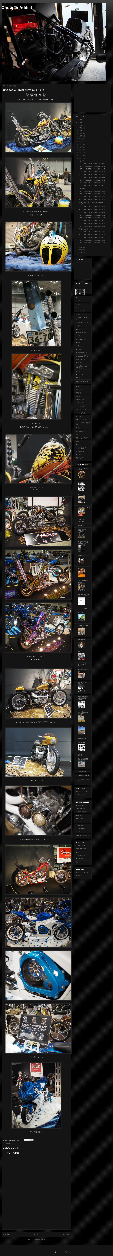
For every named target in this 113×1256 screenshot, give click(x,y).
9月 (80, 139)
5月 (80, 150)
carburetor (79, 311)
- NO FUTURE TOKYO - (82, 520)
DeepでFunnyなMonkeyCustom (83, 542)
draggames (79, 332)
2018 (79, 119)
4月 (80, 152)
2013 (79, 250)
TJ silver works (80, 855)
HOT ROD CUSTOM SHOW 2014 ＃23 (92, 240)
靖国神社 (78, 458)
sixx (77, 862)
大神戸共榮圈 (82, 529)
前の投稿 (66, 1234)
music (77, 362)
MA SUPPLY (82, 738)
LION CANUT (80, 859)
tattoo (77, 386)
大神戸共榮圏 (80, 448)
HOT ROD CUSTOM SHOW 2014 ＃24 (92, 237)
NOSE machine (80, 808)
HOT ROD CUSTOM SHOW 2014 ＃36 (92, 197)
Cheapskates (82, 771)
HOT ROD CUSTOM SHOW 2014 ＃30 (92, 218)
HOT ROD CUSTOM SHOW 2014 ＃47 (92, 163)
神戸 (77, 444)
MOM (79, 652)
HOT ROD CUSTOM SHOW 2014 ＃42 (92, 177)
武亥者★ (80, 726)
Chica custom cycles (82, 835)
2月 (80, 158)
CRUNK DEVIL (80, 845)
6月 (80, 147)
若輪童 (80, 755)
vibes (77, 396)
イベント (13, 1143)
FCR (77, 336)
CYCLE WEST (80, 828)
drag (77, 329)
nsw (77, 371)
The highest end (81, 849)
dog (77, 326)
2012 (79, 252)
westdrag (78, 399)
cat (76, 314)
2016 (79, 125)
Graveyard (81, 742)
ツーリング (79, 413)
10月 (81, 136)
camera (78, 304)
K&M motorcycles (81, 812)
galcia (77, 852)
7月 (80, 144)
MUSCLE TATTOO (81, 791)
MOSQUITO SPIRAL (82, 872)
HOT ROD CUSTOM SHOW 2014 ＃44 (92, 172)
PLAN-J (80, 613)
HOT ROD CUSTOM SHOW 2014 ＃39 (92, 185)
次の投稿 (6, 1234)
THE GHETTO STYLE (82, 469)
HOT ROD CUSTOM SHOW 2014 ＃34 (92, 207)
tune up (78, 389)
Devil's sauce (80, 825)
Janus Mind (79, 822)
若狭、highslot (80, 438)
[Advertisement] (36, 1215)
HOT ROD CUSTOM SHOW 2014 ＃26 (92, 232)
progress (82, 188)
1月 (80, 161)
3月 (80, 155)
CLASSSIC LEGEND (82, 317)
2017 (79, 122)
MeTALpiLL (79, 875)
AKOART (81, 482)
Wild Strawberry (83, 556)
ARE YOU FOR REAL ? (83, 683)
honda (78, 346)
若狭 (77, 434)
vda (77, 393)
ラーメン (78, 416)
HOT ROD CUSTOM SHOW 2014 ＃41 (92, 180)
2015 (79, 128)
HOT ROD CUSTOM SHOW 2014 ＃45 (92, 169)
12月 (81, 130)
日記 (77, 454)
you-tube (78, 403)
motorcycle (79, 359)
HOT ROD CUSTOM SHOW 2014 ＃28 (92, 223)
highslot (78, 342)
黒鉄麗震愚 (79, 431)
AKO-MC (81, 525)
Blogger (69, 1252)
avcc (77, 301)
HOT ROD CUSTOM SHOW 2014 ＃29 (92, 220)
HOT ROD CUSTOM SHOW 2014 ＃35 (92, 199)
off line (78, 374)
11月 (81, 133)
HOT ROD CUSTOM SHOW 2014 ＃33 (92, 209)
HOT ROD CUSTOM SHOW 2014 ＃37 (92, 194)
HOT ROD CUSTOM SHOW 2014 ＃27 (92, 226)
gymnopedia (79, 339)
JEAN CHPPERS (81, 818)
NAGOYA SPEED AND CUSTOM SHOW (83, 698)
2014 (79, 247)
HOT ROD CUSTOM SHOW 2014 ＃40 (92, 183)
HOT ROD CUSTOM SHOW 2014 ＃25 (92, 234)
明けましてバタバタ (85, 229)
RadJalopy (81, 495)
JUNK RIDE (79, 815)
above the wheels (83, 775)
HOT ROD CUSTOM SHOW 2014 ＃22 (92, 243)
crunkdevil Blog (83, 609)
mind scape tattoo (81, 795)
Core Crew (79, 832)
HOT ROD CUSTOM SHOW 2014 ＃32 (92, 212)
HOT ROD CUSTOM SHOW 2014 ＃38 (92, 191)
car (76, 307)
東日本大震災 (80, 451)
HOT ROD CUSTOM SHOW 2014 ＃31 (92, 215)
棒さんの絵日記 (83, 759)
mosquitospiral (80, 356)
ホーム (36, 1234)
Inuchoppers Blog (84, 507)
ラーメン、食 (80, 419)
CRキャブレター (81, 322)
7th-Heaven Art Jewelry (83, 626)
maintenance (80, 352)
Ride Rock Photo (83, 670)
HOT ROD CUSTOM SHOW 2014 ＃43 (92, 174)
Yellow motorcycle (81, 805)
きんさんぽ (79, 409)
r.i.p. (77, 378)
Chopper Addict (17, 7)
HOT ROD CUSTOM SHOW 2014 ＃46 (92, 166)
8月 (80, 141)
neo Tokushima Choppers (83, 713)
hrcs (9, 1143)
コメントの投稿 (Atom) (38, 1239)
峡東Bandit (81, 568)
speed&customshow (82, 381)
